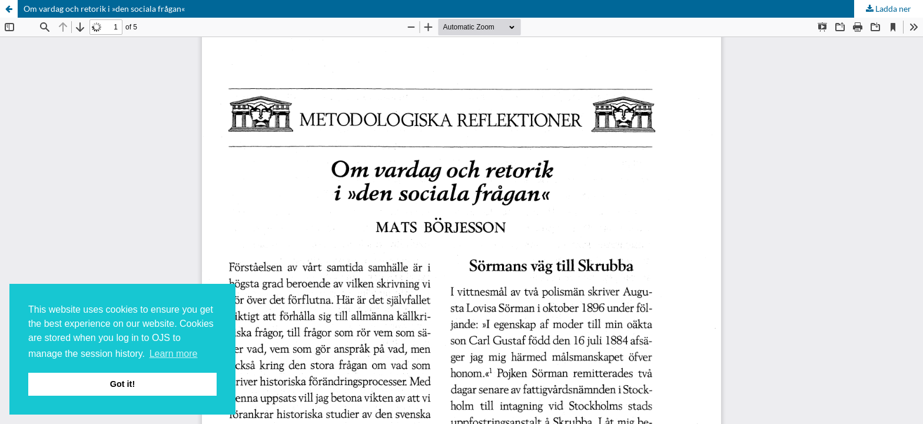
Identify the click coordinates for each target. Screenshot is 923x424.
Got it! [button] (122, 384)
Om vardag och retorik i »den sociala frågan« (104, 9)
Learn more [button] (174, 354)
